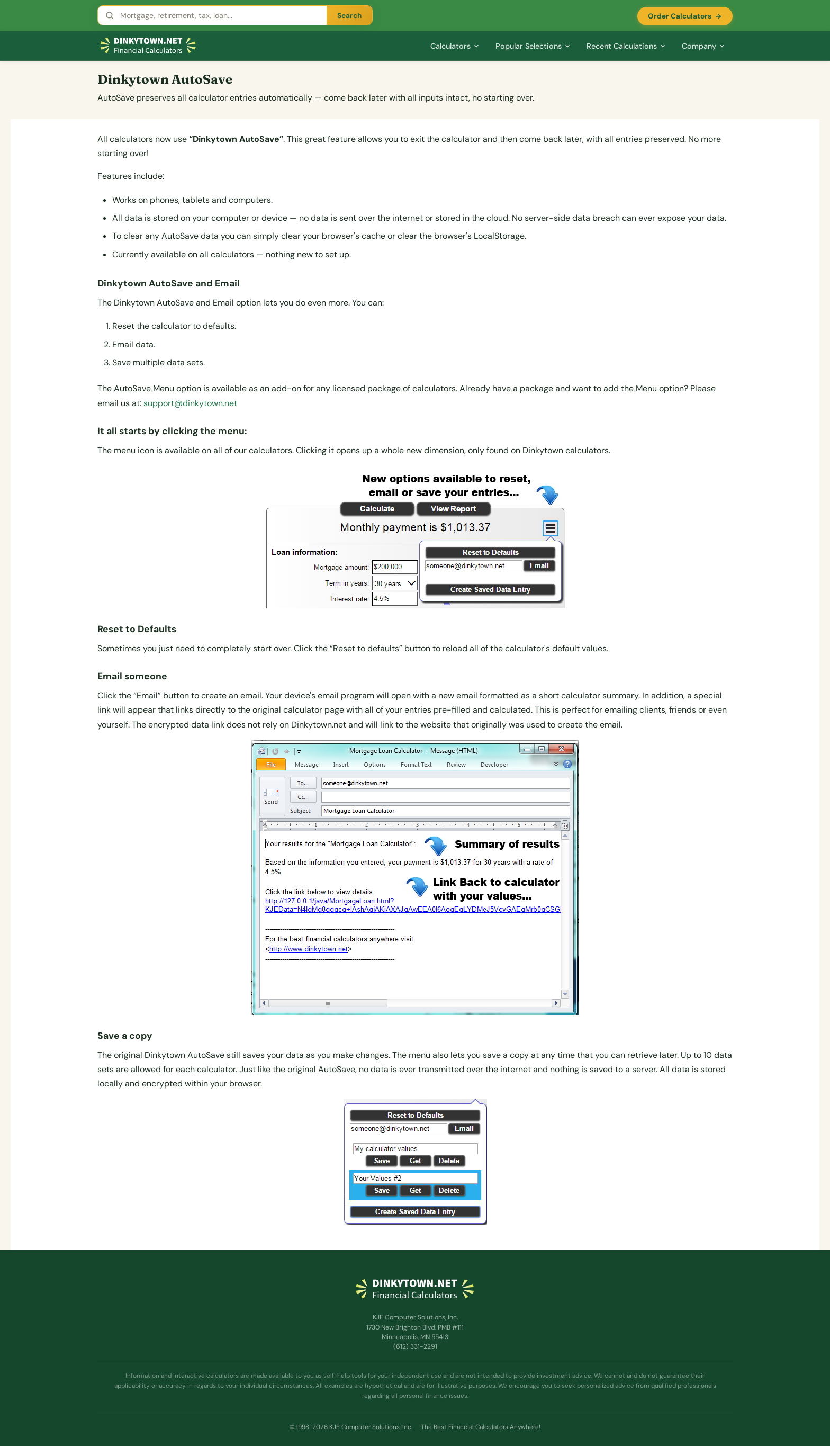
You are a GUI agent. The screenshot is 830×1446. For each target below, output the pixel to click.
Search (349, 15)
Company (703, 46)
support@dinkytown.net (190, 403)
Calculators (455, 46)
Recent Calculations (626, 46)
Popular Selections (533, 46)
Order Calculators (685, 16)
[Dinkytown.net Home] (148, 45)
